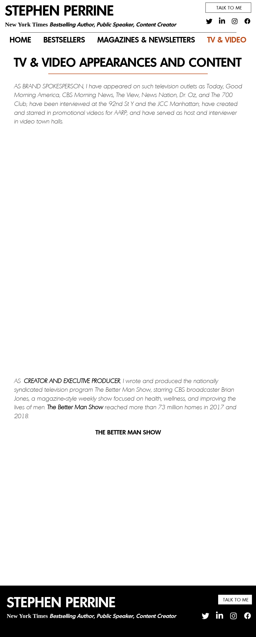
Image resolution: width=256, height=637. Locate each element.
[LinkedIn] (222, 21)
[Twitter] (209, 21)
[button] (228, 8)
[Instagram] (234, 21)
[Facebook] (247, 21)
